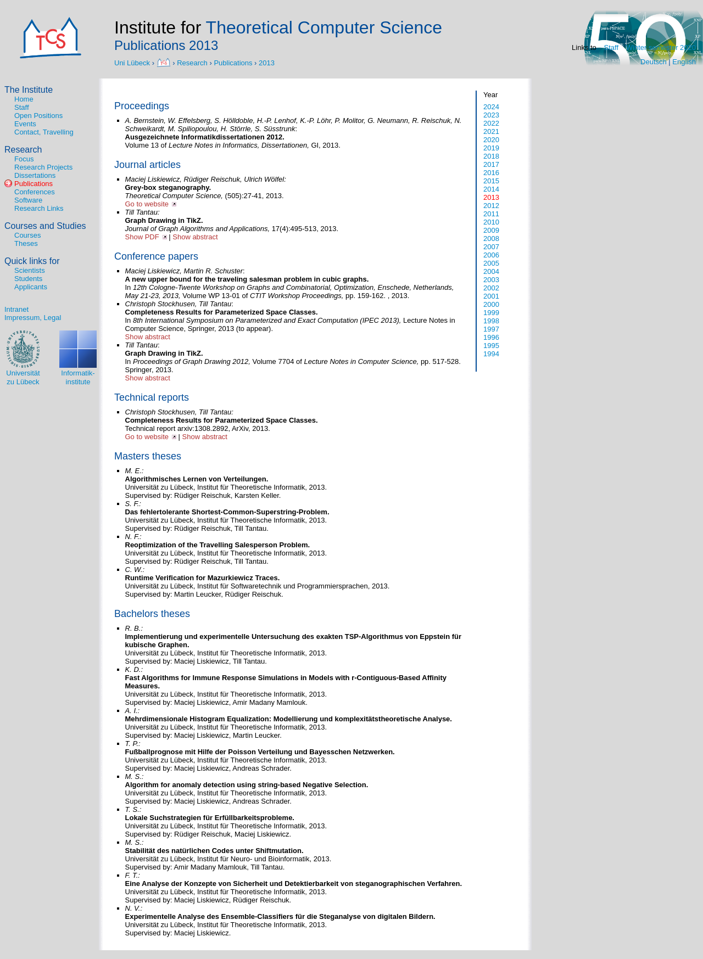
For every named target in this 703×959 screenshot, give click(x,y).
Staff (611, 47)
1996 (491, 337)
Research (192, 62)
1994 (491, 354)
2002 (491, 288)
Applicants (30, 287)
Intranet (16, 309)
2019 (491, 148)
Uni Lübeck (133, 62)
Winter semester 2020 (661, 47)
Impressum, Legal (32, 317)
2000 (491, 304)
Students (28, 278)
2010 (491, 222)
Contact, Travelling (44, 132)
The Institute (28, 89)
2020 (491, 140)
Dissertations (34, 175)
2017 (491, 164)
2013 (267, 62)
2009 (491, 230)
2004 (491, 271)
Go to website (147, 204)
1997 (491, 329)
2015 (491, 181)
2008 (491, 238)
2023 (491, 115)
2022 (491, 123)
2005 (491, 263)
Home (24, 99)
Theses (26, 243)
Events (25, 124)
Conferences (34, 192)
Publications (233, 62)
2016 (491, 173)
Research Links (39, 208)
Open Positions (38, 115)
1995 (491, 345)
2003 (491, 280)
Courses (27, 235)
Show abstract (194, 237)
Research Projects (43, 167)
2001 (491, 296)
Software (28, 200)
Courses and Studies (45, 226)
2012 (491, 205)
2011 (491, 214)
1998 (491, 321)
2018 (491, 156)
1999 (491, 313)
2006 (491, 255)
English (684, 62)
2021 (491, 131)
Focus (24, 159)
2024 (491, 107)
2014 (491, 189)
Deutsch (653, 62)
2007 (491, 247)
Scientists (29, 270)
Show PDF (142, 237)
